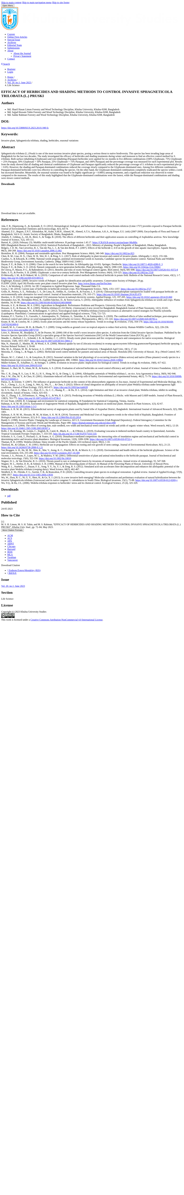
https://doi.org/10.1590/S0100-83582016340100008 (46, 302)
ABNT (10, 543)
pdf (9, 496)
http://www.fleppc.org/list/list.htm (94, 283)
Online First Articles (17, 37)
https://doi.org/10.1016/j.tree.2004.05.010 (21, 365)
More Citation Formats (12, 530)
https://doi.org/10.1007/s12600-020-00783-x (135, 319)
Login (10, 72)
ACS (9, 538)
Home (10, 77)
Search (5, 64)
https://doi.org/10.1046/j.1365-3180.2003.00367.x (25, 428)
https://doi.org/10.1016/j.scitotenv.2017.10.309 (57, 453)
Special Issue (13, 39)
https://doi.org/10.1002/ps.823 (119, 253)
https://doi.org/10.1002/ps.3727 (136, 289)
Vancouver (12, 560)
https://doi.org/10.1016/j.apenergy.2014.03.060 (149, 297)
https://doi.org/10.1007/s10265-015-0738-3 (39, 398)
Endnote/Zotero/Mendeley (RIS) (24, 570)
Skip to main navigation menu (36, 2)
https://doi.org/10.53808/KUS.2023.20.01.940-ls (25, 127)
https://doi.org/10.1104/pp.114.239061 (142, 267)
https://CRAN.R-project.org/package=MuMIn (114, 242)
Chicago (11, 546)
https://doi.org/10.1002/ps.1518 (138, 272)
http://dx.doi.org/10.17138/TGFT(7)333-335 (75, 433)
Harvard (11, 549)
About (10, 50)
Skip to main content (11, 2)
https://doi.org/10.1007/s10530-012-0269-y (156, 480)
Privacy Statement (22, 56)
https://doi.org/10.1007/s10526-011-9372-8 (157, 269)
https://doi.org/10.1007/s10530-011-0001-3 (51, 341)
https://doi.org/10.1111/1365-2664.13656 (33, 474)
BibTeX (11, 573)
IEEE (10, 552)
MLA (10, 554)
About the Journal (22, 53)
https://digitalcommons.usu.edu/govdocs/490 (94, 423)
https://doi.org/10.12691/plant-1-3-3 (18, 406)
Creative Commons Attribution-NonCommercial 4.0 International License (66, 619)
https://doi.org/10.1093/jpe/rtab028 (71, 387)
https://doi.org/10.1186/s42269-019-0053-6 (22, 278)
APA (9, 541)
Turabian (11, 557)
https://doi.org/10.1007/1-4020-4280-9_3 (143, 264)
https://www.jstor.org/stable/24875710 (20, 330)
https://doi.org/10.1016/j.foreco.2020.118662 (101, 360)
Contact (11, 59)
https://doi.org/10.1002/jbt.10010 (55, 458)
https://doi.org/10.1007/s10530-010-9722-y (111, 439)
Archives (11, 42)
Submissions (13, 48)
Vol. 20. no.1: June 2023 (19, 82)
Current (11, 34)
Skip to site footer (60, 2)
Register (11, 69)
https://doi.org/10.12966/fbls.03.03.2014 (61, 417)
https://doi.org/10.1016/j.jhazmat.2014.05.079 (119, 294)
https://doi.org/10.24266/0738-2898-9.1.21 (22, 447)
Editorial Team (14, 45)
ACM (10, 535)
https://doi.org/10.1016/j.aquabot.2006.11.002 (39, 250)
